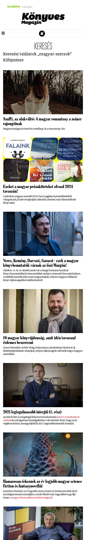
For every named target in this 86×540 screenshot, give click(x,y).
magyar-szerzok (54, 54)
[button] (3, 33)
